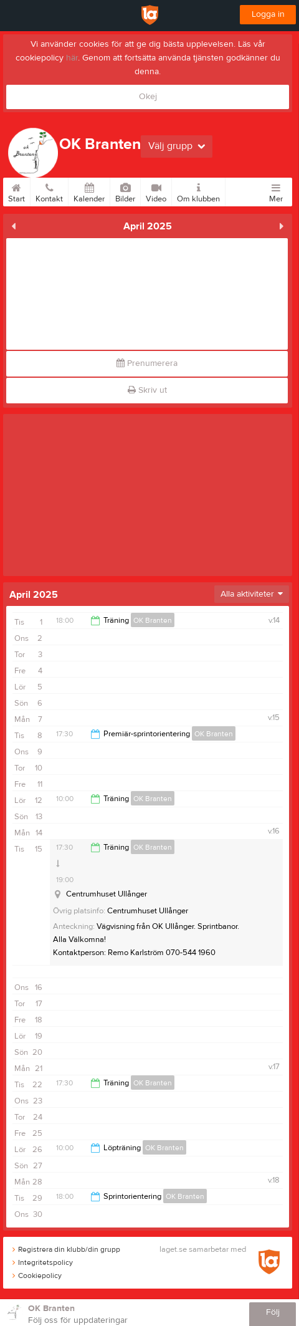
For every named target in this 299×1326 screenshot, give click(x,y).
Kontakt (49, 191)
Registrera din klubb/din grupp (66, 1249)
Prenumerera (147, 363)
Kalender (89, 191)
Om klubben (198, 191)
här (72, 58)
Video (156, 191)
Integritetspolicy (42, 1262)
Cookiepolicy (37, 1275)
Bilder (125, 191)
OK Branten (152, 620)
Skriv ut (147, 390)
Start (16, 191)
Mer (276, 191)
